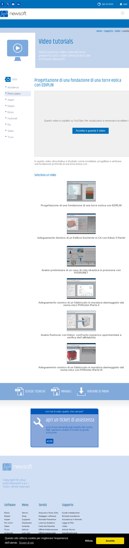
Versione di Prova (98, 391)
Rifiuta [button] (89, 540)
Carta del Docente (47, 526)
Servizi (25, 513)
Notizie (25, 529)
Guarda (125, 31)
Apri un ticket (105, 4)
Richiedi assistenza (71, 516)
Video (117, 31)
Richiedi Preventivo (47, 519)
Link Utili (26, 533)
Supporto (108, 31)
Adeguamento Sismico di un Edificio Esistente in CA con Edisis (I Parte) (81, 237)
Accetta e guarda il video (90, 130)
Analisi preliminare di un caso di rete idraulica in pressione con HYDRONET (81, 271)
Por (9, 124)
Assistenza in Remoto (72, 519)
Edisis (11, 112)
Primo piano (14, 93)
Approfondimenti (69, 533)
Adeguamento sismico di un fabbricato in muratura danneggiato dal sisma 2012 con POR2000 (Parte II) (81, 368)
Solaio (11, 131)
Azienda (25, 526)
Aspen (11, 100)
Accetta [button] (110, 540)
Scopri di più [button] (26, 542)
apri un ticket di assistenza (70, 420)
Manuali (66, 391)
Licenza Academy (47, 523)
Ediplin (11, 106)
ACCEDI (50, 441)
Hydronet (12, 118)
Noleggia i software (47, 516)
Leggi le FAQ (68, 523)
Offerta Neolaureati (47, 533)
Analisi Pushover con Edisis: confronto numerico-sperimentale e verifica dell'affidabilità (81, 336)
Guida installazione (70, 513)
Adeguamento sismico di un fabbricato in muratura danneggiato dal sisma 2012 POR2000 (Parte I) (81, 304)
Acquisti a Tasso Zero (48, 513)
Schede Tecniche (35, 391)
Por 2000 (8, 523)
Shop (24, 516)
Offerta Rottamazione (48, 529)
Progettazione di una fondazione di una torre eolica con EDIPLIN (81, 205)
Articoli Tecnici (68, 529)
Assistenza (13, 87)
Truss (10, 137)
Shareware (27, 523)
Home (99, 31)
